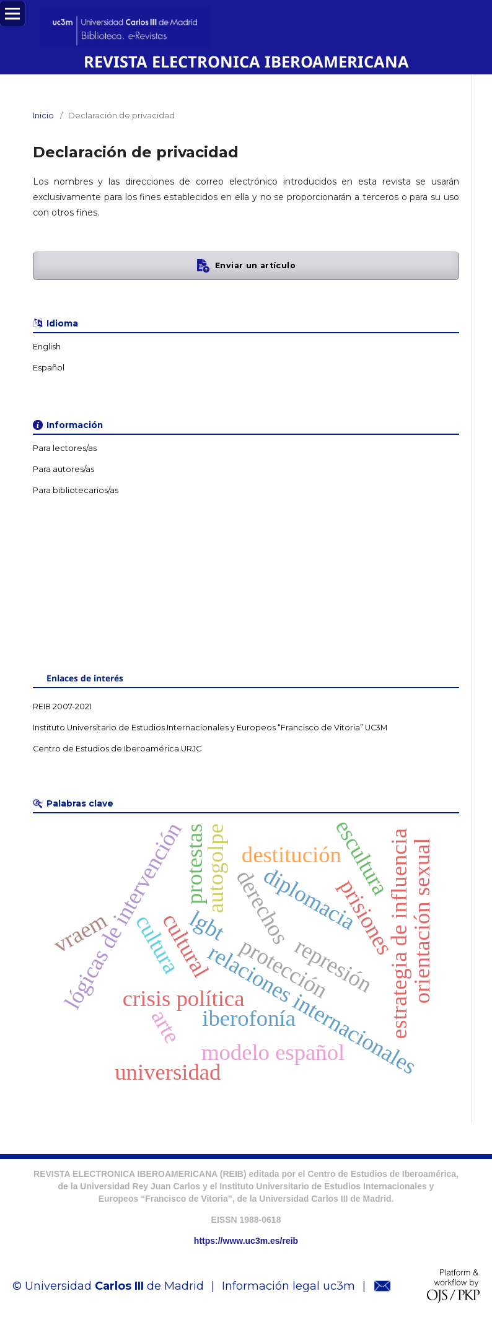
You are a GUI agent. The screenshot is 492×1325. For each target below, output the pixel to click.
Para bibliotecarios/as (75, 490)
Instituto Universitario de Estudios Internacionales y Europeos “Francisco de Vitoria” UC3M (210, 727)
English (47, 346)
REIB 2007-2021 (62, 706)
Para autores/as (63, 469)
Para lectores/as (65, 448)
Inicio (43, 115)
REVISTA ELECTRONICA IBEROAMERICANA (246, 61)
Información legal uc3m (288, 1286)
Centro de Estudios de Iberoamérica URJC (117, 748)
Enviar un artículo (255, 265)
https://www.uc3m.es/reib (246, 1241)
